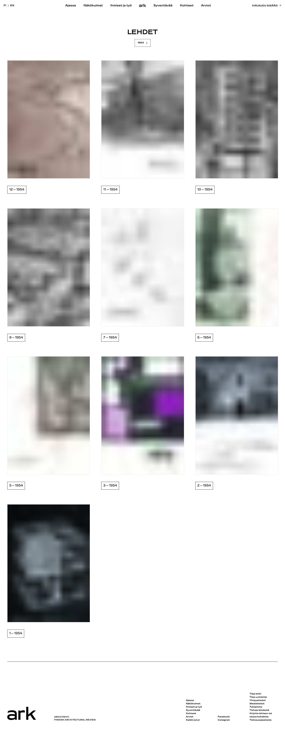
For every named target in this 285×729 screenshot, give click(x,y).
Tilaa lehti (255, 694)
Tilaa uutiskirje (258, 697)
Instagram (224, 720)
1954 (141, 43)
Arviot (206, 5)
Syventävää (163, 5)
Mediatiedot (257, 704)
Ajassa (70, 5)
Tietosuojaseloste (261, 720)
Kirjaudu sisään (265, 6)
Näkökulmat (93, 5)
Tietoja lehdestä (259, 710)
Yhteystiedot (258, 700)
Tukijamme (256, 707)
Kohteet (187, 5)
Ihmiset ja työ (121, 5)
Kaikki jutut (193, 720)
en (12, 5)
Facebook (224, 717)
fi (5, 5)
